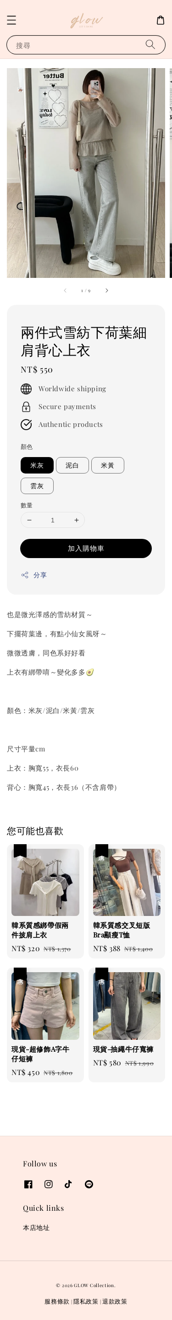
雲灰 (37, 485)
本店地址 (36, 1227)
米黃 (108, 465)
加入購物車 (86, 548)
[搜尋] (150, 44)
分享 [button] (34, 574)
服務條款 (57, 1301)
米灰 (37, 465)
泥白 (72, 465)
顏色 (27, 446)
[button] (11, 20)
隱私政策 (86, 1301)
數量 (27, 505)
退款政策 (115, 1301)
